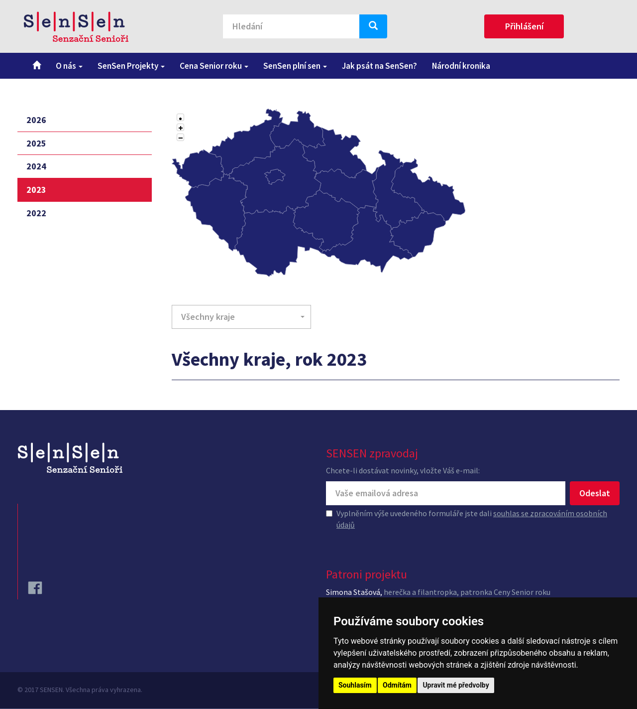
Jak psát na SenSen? (379, 65)
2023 (36, 189)
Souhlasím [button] (355, 685)
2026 (36, 120)
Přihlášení (524, 26)
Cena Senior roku (214, 65)
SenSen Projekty (131, 65)
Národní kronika (461, 65)
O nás (69, 65)
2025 (36, 143)
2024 (36, 166)
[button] (241, 317)
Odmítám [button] (397, 685)
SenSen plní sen (295, 65)
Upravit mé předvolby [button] (456, 685)
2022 (36, 213)
